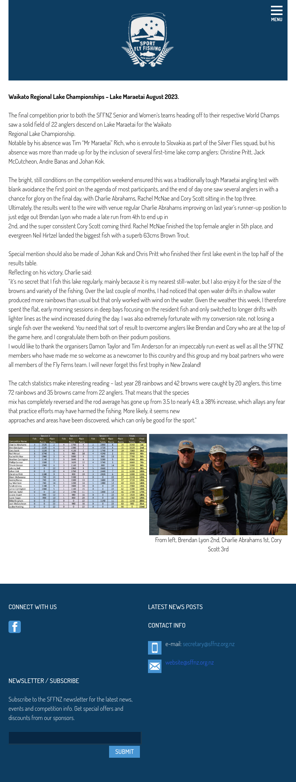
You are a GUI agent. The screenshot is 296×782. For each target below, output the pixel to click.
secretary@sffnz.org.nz (208, 644)
